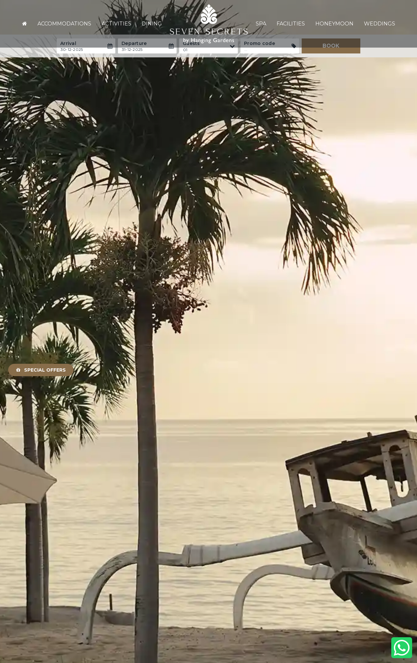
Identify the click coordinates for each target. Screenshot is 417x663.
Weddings (379, 24)
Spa (261, 24)
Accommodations (64, 24)
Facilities (291, 24)
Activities (116, 24)
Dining (152, 24)
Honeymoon (334, 24)
